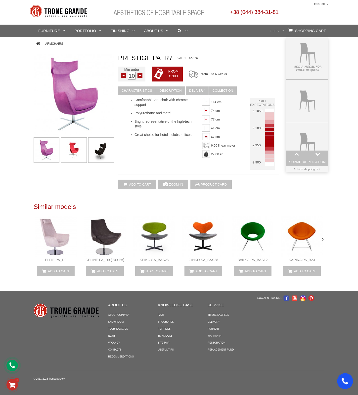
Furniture (49, 31)
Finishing (120, 31)
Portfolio (85, 31)
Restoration (216, 342)
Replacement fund (221, 349)
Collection (223, 90)
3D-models (165, 335)
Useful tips (166, 349)
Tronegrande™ (57, 378)
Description (171, 90)
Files (274, 31)
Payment (213, 328)
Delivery (197, 90)
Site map (164, 342)
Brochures (166, 321)
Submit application (307, 162)
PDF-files (164, 328)
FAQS (161, 315)
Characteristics (137, 90)
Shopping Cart (307, 30)
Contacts (115, 349)
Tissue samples (218, 315)
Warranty (215, 335)
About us (153, 31)
